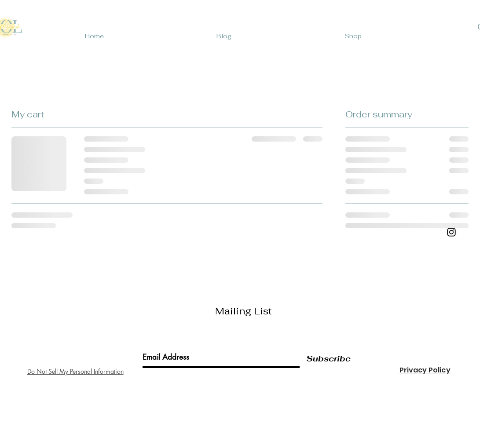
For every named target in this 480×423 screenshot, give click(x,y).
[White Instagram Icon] (222, 293)
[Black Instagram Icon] (451, 232)
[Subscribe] (328, 358)
